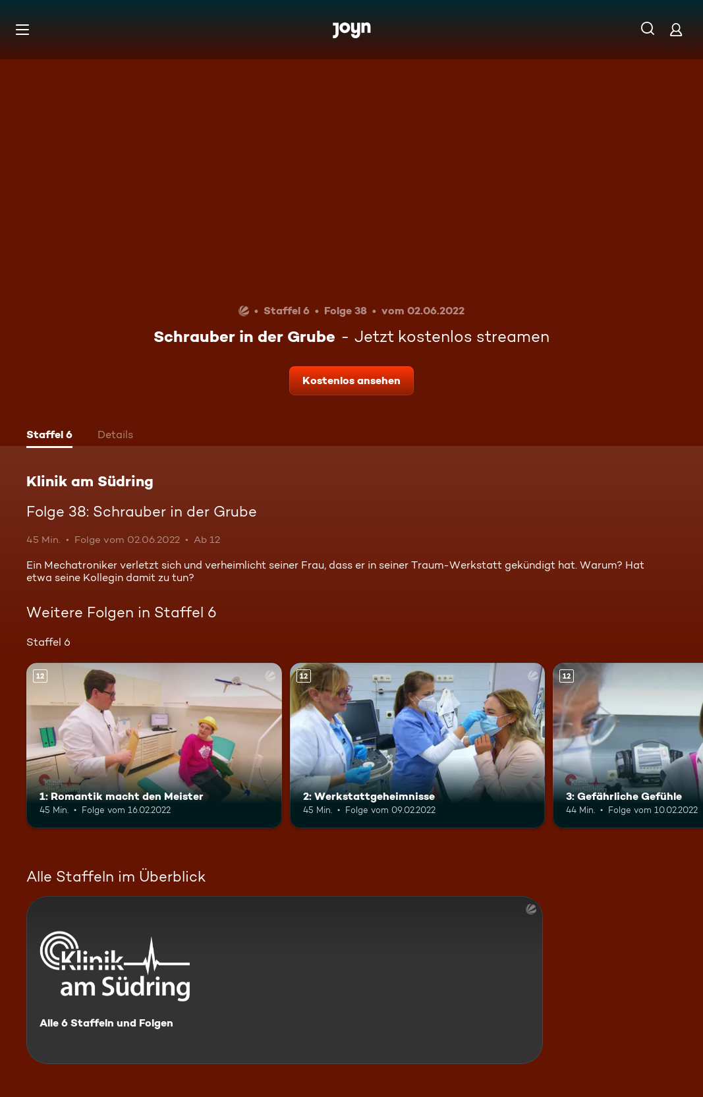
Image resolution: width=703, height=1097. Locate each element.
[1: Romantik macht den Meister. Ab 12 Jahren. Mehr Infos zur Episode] (154, 746)
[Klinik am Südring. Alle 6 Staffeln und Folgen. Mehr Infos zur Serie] (284, 980)
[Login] (676, 29)
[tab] (49, 436)
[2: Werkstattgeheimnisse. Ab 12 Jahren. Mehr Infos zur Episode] (418, 746)
